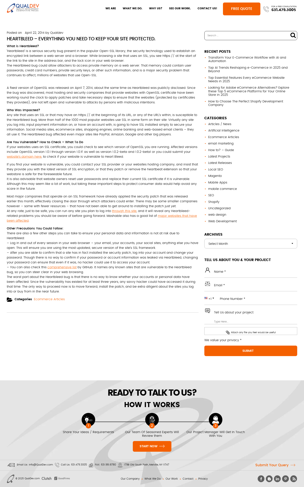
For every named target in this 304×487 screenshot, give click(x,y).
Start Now (152, 446)
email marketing (221, 143)
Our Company (130, 478)
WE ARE (106, 8)
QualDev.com (32, 478)
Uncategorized (219, 208)
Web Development (222, 221)
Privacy (203, 478)
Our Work (172, 478)
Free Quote (238, 9)
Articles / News (219, 124)
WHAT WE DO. (128, 8)
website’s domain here (24, 156)
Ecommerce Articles (49, 299)
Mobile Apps (217, 182)
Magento (215, 175)
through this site (124, 211)
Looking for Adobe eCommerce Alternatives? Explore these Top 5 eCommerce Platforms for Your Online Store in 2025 (248, 91)
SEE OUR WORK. (176, 8)
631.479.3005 (283, 10)
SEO (211, 195)
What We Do (152, 478)
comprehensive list (62, 267)
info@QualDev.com (41, 465)
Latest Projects (219, 156)
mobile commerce (222, 188)
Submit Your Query (271, 465)
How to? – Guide (221, 150)
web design (217, 214)
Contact (188, 478)
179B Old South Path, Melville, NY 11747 (146, 465)
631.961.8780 (108, 465)
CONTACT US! (203, 8)
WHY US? (151, 8)
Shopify (213, 201)
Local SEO (215, 169)
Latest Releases (220, 162)
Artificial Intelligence (223, 130)
